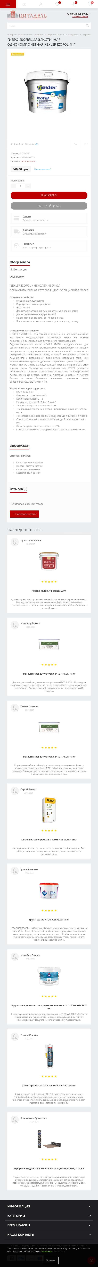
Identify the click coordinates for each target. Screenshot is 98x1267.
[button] (41, 4)
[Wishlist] (76, 144)
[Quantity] (20, 186)
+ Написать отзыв (24, 514)
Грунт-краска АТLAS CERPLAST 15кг (49, 919)
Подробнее (46, 1251)
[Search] (87, 26)
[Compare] (86, 144)
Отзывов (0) (17, 276)
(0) (36, 144)
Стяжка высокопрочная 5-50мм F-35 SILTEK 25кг (49, 839)
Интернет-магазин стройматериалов (25, 34)
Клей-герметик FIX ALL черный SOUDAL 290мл (49, 1085)
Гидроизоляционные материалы (63, 34)
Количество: (17, 180)
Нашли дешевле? (42, 169)
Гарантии (28, 243)
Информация (18, 269)
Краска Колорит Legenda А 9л (49, 590)
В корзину (49, 195)
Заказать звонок (80, 16)
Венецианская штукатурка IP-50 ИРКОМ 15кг (49, 673)
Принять (50, 1260)
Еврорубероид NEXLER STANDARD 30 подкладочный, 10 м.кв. (49, 1168)
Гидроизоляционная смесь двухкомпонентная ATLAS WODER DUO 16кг (49, 1007)
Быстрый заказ (49, 206)
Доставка (28, 229)
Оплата (27, 216)
